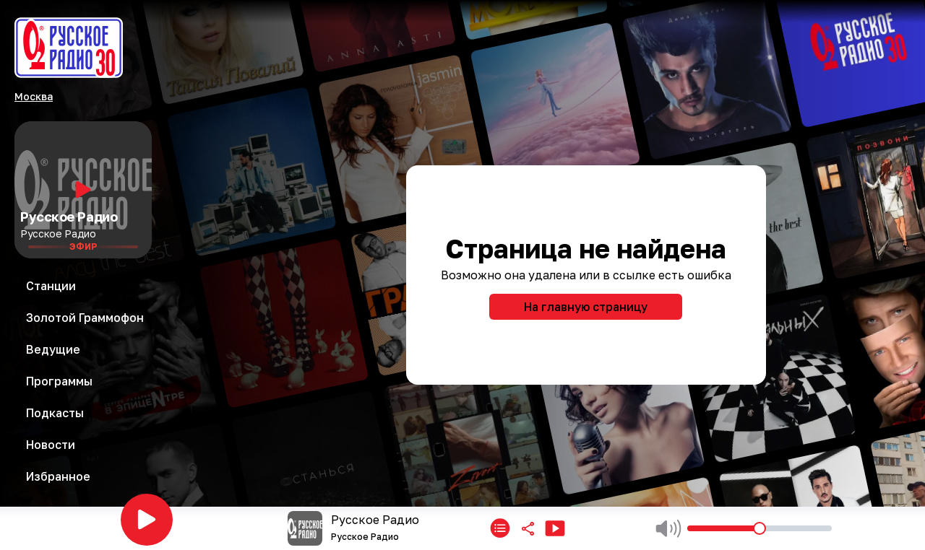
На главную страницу (586, 307)
